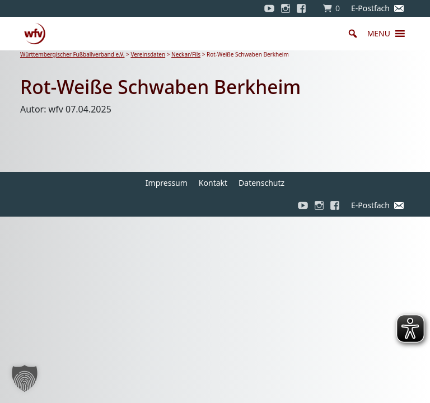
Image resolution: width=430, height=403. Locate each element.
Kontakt (213, 182)
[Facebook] (304, 8)
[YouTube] (269, 8)
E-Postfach (370, 8)
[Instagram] (285, 8)
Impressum (167, 182)
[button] (378, 33)
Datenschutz (261, 182)
